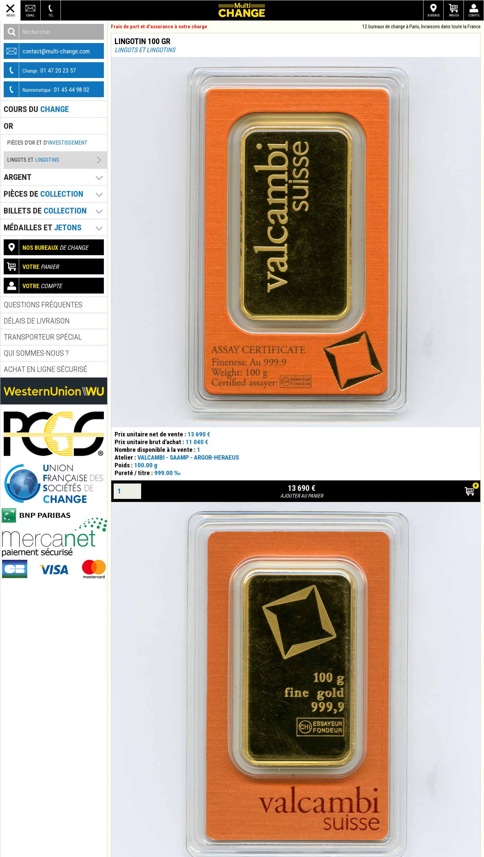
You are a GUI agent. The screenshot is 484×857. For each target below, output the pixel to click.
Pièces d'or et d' (47, 143)
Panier (454, 15)
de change (46, 247)
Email (30, 15)
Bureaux (434, 15)
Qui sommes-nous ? (36, 353)
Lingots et (33, 160)
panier (31, 266)
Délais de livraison (37, 320)
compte (33, 285)
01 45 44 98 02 (46, 89)
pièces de (43, 194)
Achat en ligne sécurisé (45, 369)
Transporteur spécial (43, 337)
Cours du (36, 109)
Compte (474, 15)
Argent (18, 177)
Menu (10, 15)
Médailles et (42, 227)
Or (8, 126)
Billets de (45, 211)
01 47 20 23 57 (40, 70)
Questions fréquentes (43, 304)
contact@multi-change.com (47, 51)
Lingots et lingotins (145, 50)
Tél (50, 15)
